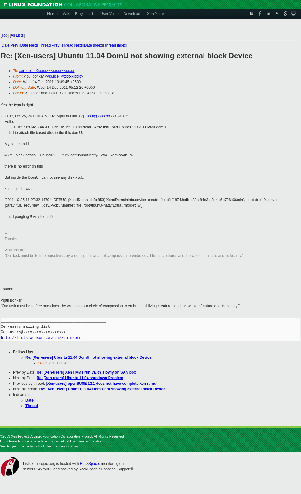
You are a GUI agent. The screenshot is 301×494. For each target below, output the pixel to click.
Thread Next (71, 45)
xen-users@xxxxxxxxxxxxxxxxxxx (47, 71)
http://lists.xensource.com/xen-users (41, 337)
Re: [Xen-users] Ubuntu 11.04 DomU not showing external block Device (88, 357)
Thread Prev (49, 45)
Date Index (93, 45)
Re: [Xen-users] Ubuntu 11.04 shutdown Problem (80, 378)
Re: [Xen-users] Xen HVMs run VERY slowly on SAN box (86, 372)
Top (4, 35)
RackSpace (89, 463)
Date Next (28, 45)
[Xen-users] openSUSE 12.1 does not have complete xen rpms (101, 383)
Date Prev (10, 45)
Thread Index (115, 45)
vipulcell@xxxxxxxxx (64, 76)
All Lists (17, 35)
